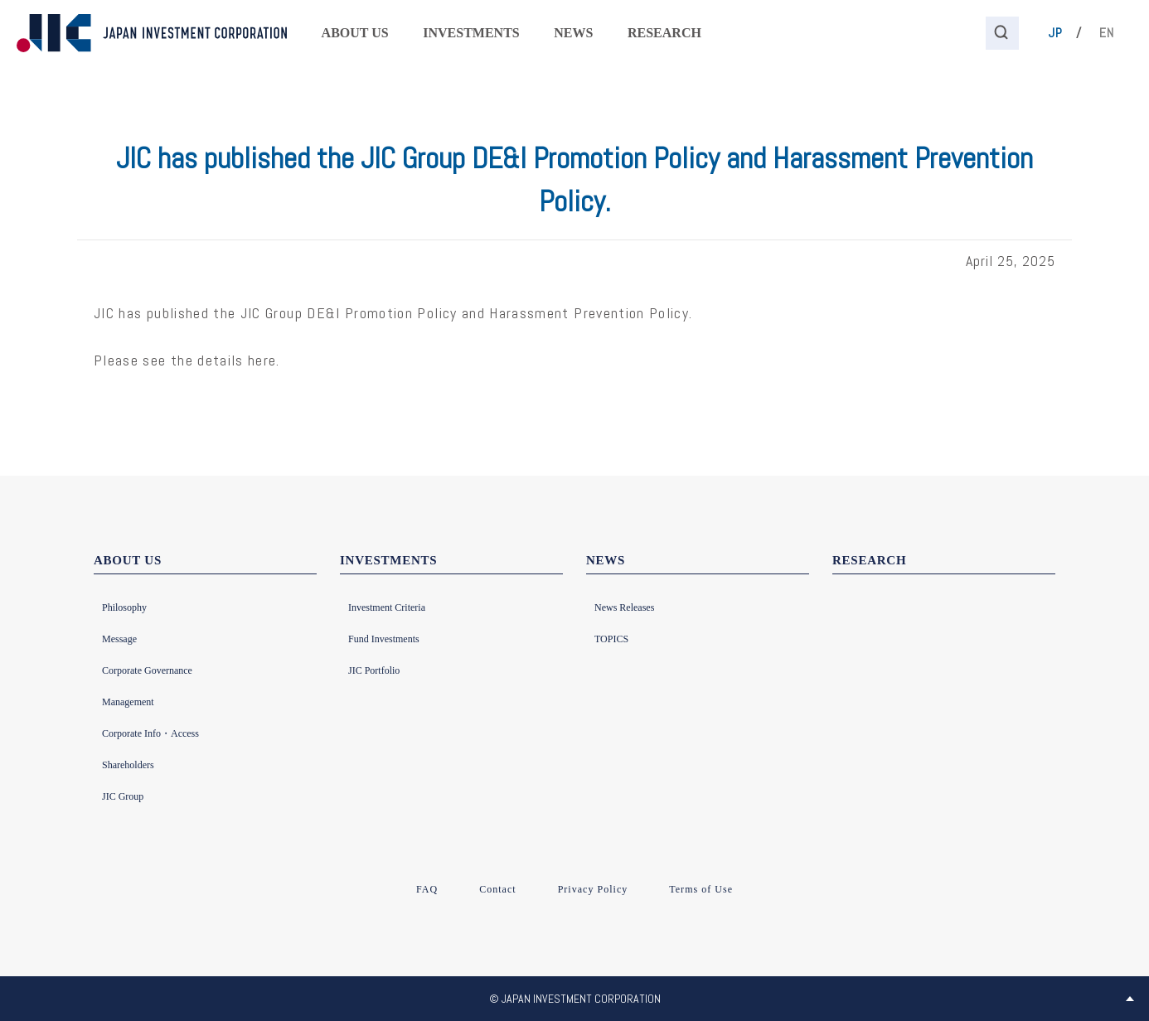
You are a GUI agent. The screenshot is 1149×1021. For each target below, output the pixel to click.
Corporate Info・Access (150, 733)
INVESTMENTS (471, 33)
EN (1106, 32)
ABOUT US (355, 33)
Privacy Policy (593, 889)
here (262, 360)
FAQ (427, 889)
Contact (497, 889)
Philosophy (124, 607)
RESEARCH (664, 33)
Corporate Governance (147, 670)
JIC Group (122, 796)
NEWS (573, 33)
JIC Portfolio (374, 670)
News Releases (624, 607)
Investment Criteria (386, 607)
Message (119, 639)
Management (128, 702)
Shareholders (128, 765)
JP (1056, 32)
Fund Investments (383, 639)
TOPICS (611, 639)
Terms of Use (701, 889)
